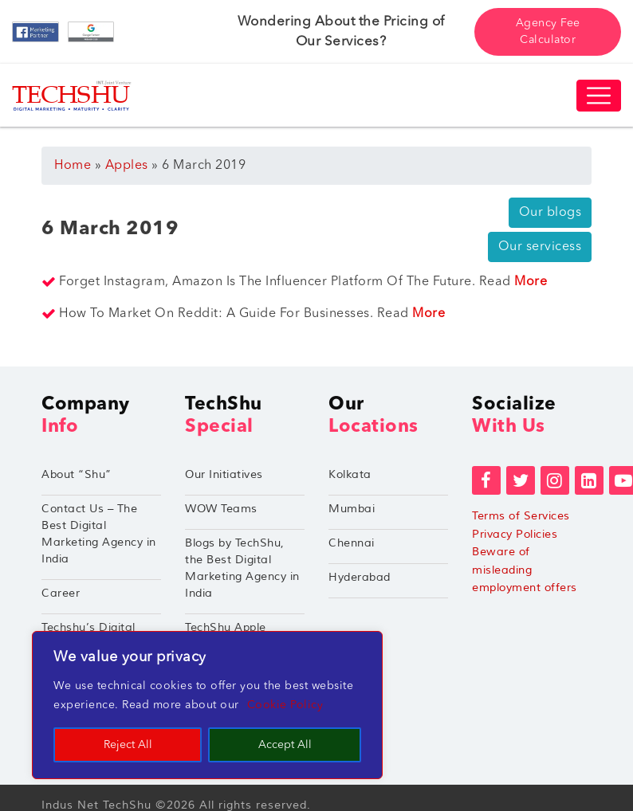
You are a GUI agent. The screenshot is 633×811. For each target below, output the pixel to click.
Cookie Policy (285, 705)
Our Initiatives (224, 474)
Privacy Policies (514, 534)
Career (60, 593)
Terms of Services (521, 516)
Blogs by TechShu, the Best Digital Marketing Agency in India (242, 568)
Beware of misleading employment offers (524, 569)
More (530, 282)
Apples (126, 165)
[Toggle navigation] (598, 96)
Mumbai (351, 508)
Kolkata (350, 474)
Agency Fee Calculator (548, 31)
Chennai (351, 543)
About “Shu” (76, 474)
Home (72, 165)
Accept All (285, 744)
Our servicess (540, 247)
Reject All (128, 744)
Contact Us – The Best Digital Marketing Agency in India (98, 534)
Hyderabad (359, 577)
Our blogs (550, 212)
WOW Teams (221, 508)
